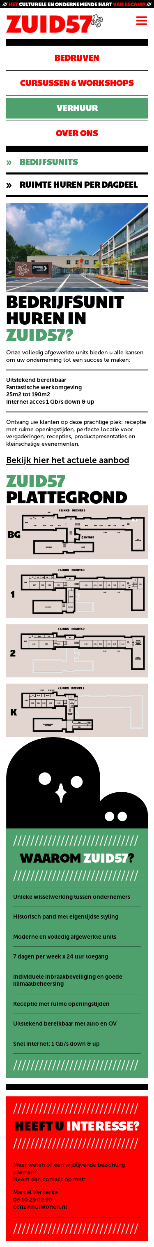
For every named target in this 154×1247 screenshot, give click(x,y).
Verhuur (77, 108)
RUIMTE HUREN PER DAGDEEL (79, 184)
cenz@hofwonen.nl (40, 1206)
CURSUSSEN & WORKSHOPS (77, 83)
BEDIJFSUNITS (49, 162)
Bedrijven (77, 58)
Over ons (77, 133)
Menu (142, 20)
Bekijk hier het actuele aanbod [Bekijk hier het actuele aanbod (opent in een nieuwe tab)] (67, 460)
